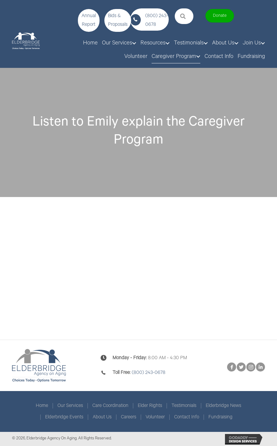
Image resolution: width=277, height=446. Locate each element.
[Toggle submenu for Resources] (167, 43)
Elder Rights (150, 405)
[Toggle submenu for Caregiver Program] (198, 56)
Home (42, 405)
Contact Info (186, 417)
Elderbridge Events (64, 417)
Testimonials (183, 405)
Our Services (70, 405)
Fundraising (220, 417)
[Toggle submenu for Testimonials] (206, 43)
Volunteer (155, 417)
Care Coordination (110, 405)
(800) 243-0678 (148, 372)
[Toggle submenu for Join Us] (263, 43)
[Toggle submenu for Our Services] (134, 43)
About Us (102, 417)
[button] (89, 20)
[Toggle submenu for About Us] (236, 43)
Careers (128, 417)
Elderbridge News (223, 405)
